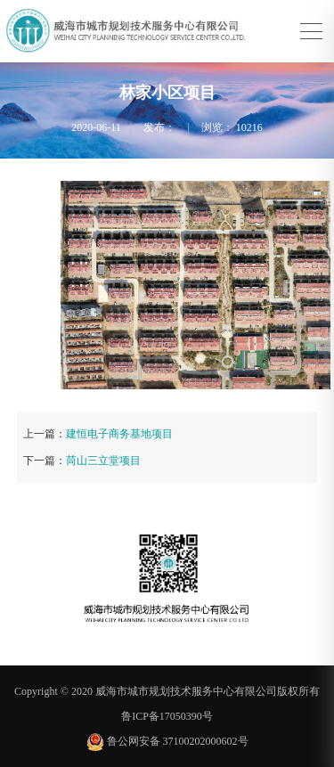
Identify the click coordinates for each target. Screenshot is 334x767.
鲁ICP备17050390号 (167, 716)
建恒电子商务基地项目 (119, 434)
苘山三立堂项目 (103, 460)
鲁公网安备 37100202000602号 (167, 741)
